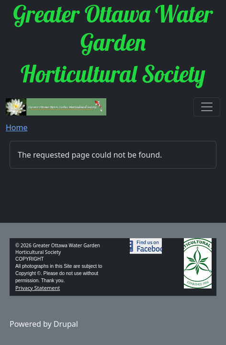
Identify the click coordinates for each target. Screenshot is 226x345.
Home (17, 127)
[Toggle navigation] (206, 106)
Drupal (66, 324)
